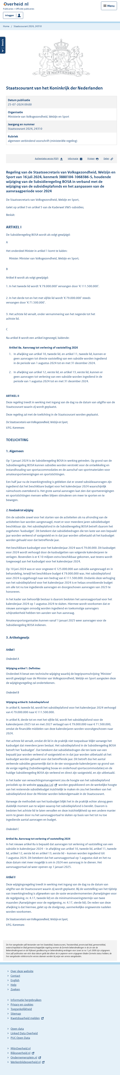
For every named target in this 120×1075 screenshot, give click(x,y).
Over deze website (22, 971)
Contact (15, 976)
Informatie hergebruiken (26, 1000)
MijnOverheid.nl (21, 1048)
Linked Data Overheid (24, 1033)
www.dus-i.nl (45, 785)
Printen (93, 158)
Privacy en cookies (22, 1004)
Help (13, 985)
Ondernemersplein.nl (24, 1057)
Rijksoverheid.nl (20, 1053)
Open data (17, 1029)
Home (6, 26)
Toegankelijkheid (21, 1009)
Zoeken (15, 989)
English (15, 980)
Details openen (2, 45)
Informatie (75, 158)
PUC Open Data (20, 1038)
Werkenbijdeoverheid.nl (26, 1062)
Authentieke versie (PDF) (49, 159)
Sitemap (16, 1013)
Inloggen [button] (9, 15)
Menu (111, 6)
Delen (108, 158)
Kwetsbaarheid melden (25, 1018)
